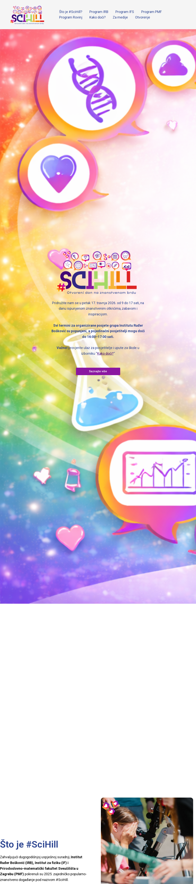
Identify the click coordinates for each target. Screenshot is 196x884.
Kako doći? (97, 17)
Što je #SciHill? (70, 12)
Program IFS (124, 12)
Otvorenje (141, 17)
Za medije (119, 17)
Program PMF (150, 12)
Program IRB (98, 12)
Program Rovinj (70, 17)
